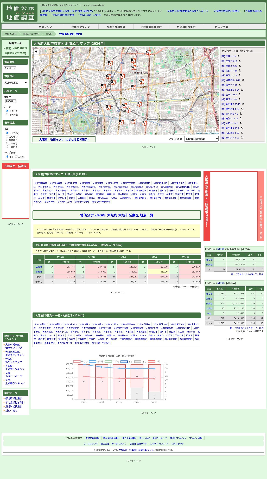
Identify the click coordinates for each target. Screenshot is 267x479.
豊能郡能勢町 (156, 197)
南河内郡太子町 (65, 201)
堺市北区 (129, 190)
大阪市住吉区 (105, 186)
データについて (119, 443)
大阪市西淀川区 (160, 183)
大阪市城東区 (72, 186)
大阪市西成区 (137, 186)
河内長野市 (123, 194)
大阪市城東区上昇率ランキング (14, 353)
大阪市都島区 (41, 183)
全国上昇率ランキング (14, 381)
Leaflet (199, 133)
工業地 (209, 308)
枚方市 (61, 194)
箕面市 (160, 194)
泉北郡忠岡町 (171, 197)
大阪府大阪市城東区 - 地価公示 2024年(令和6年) (67, 11)
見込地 (209, 298)
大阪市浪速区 (144, 183)
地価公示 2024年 (31, 33)
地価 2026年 (10, 33)
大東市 (143, 194)
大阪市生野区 (44, 186)
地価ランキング (81, 26)
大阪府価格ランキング (13, 360)
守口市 (52, 194)
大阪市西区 (85, 183)
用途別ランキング (178, 438)
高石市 (41, 197)
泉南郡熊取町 (186, 197)
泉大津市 (191, 190)
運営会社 (105, 443)
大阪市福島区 (56, 183)
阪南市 (114, 197)
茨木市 (70, 194)
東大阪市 (62, 197)
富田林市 (100, 194)
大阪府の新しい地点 (90, 15)
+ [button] (36, 52)
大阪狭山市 (103, 197)
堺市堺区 (75, 190)
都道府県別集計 (116, 26)
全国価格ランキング (13, 374)
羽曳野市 (179, 194)
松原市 (134, 194)
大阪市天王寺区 (128, 183)
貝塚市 (43, 194)
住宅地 (39, 266)
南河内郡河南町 (82, 201)
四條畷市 (82, 197)
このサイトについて (159, 443)
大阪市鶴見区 (167, 186)
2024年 (60, 257)
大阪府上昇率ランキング (14, 367)
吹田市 (181, 190)
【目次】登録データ (138, 443)
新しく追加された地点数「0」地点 (247, 274)
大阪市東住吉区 (121, 186)
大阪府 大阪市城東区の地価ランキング (187, 11)
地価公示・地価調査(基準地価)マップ (136, 449)
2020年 (185, 257)
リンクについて (90, 443)
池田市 (172, 190)
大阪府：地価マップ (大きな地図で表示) (64, 139)
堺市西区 (107, 190)
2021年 (153, 257)
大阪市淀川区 (152, 186)
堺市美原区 (141, 190)
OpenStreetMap (212, 133)
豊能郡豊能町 (141, 197)
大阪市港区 (98, 183)
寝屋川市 (111, 194)
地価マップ (45, 26)
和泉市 (152, 194)
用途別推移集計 (186, 26)
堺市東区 (96, 190)
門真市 (189, 194)
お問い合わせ (177, 443)
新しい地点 (221, 26)
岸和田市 (153, 190)
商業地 (39, 271)
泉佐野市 (89, 194)
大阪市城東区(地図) (70, 34)
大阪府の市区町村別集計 (227, 11)
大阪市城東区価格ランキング (13, 346)
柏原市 (169, 194)
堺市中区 (85, 190)
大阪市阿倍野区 (88, 186)
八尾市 (79, 194)
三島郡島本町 (126, 197)
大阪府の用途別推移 (63, 15)
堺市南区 (118, 190)
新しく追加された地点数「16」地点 (246, 328)
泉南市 (72, 197)
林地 (209, 313)
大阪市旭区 (58, 186)
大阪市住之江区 (183, 186)
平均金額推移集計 (151, 26)
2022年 (122, 257)
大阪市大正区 (112, 183)
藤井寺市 (51, 197)
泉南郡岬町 (49, 201)
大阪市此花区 (71, 183)
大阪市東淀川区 (177, 183)
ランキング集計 (196, 438)
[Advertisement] (15, 277)
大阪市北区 (47, 190)
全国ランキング (159, 438)
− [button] (36, 57)
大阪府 (49, 33)
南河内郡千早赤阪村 (101, 201)
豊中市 (163, 190)
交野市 (92, 197)
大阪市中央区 (61, 190)
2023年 (91, 257)
